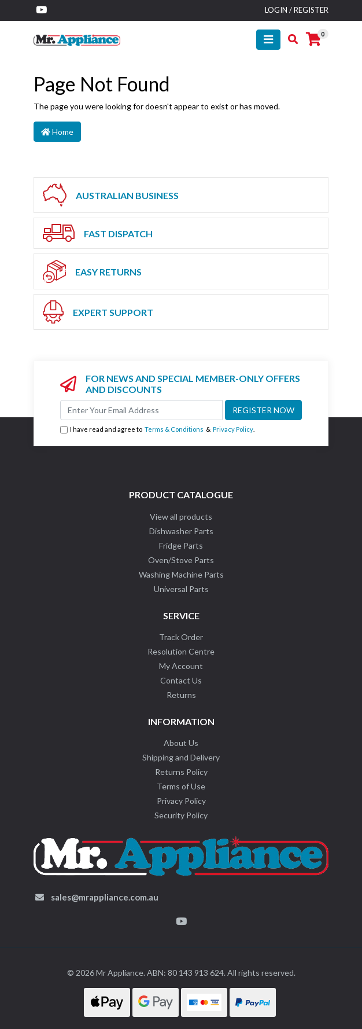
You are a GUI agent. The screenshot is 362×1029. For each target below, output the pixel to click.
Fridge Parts (181, 545)
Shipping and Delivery (181, 757)
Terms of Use (181, 786)
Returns (181, 695)
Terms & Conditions (174, 429)
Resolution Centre (181, 651)
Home (57, 132)
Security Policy (181, 815)
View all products (181, 516)
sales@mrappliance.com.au (104, 897)
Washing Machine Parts (181, 574)
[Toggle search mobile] (289, 39)
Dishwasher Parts (181, 531)
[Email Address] (141, 410)
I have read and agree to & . (157, 430)
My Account (181, 666)
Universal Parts (181, 589)
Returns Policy (181, 772)
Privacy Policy (233, 429)
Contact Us (181, 680)
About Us (181, 743)
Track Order (181, 637)
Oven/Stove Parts (181, 560)
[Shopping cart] (313, 39)
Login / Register (296, 9)
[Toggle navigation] (268, 40)
